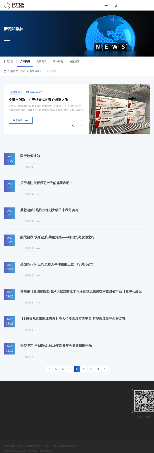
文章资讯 (41, 62)
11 (91, 369)
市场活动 (8, 62)
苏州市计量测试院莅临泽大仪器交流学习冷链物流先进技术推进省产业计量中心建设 (81, 301)
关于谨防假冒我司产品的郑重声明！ (46, 193)
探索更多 (20, 122)
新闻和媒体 (35, 72)
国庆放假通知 (30, 166)
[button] (72, 127)
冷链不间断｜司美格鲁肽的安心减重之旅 (38, 101)
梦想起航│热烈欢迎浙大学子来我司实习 (49, 220)
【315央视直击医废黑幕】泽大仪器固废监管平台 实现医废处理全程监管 (72, 329)
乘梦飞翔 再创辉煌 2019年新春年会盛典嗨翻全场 (56, 356)
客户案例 (58, 62)
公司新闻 (25, 64)
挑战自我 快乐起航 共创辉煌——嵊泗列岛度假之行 (57, 247)
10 (86, 369)
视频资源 (75, 62)
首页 (22, 72)
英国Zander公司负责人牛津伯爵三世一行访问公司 (57, 274)
